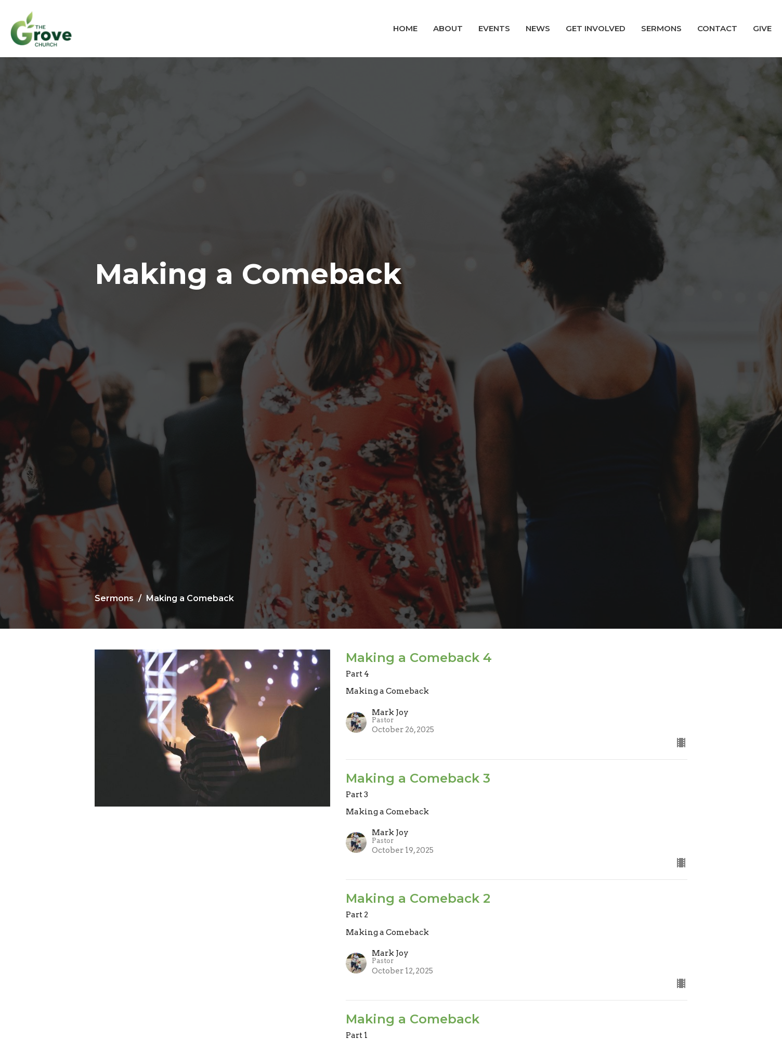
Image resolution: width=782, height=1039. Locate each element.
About (448, 28)
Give (762, 28)
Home (405, 28)
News (538, 28)
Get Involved (595, 28)
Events (494, 28)
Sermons (661, 28)
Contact (717, 28)
